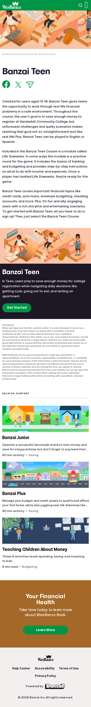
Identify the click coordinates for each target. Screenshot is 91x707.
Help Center (21, 668)
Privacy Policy (45, 675)
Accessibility (44, 668)
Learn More (45, 630)
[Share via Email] (30, 85)
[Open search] (80, 5)
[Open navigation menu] (86, 5)
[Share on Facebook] (6, 84)
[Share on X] (18, 84)
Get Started (17, 307)
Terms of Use (69, 668)
